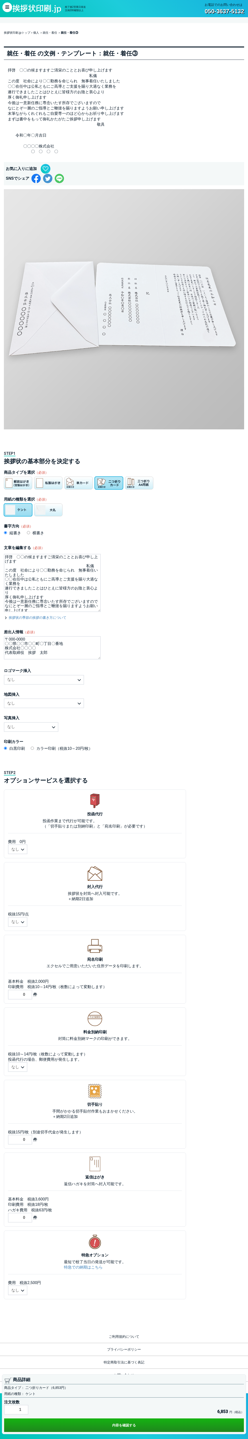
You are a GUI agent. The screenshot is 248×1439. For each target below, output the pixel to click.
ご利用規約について (124, 1336)
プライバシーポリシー (124, 1349)
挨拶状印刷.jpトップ (17, 32)
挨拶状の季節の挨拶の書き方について (37, 617)
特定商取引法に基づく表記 (124, 1362)
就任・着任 (50, 32)
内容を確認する (124, 1425)
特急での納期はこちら (83, 1267)
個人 (36, 32)
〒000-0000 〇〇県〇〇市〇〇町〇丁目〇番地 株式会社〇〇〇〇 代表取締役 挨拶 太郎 (52, 647)
